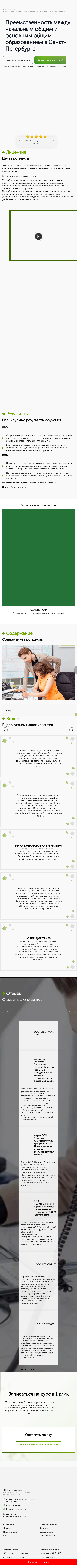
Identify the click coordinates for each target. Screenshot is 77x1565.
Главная (6, 9)
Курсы (14, 9)
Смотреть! (36, 143)
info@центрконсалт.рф (16, 1509)
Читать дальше (28, 1369)
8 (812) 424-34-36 (14, 1505)
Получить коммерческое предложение (38, 1444)
